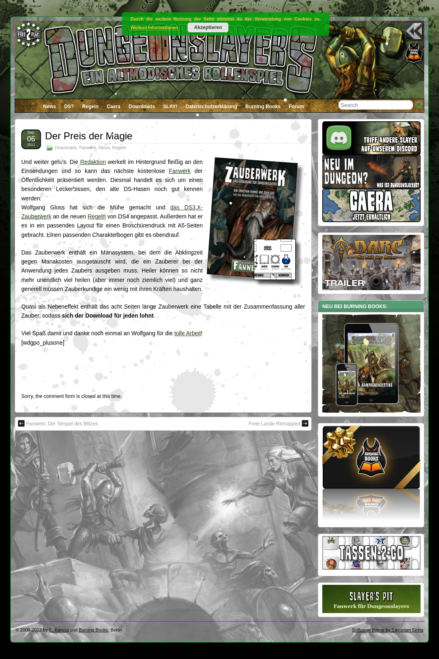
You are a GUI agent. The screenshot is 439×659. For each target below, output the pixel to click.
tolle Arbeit (187, 333)
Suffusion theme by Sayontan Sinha (387, 629)
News (49, 106)
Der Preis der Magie (88, 135)
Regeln (90, 106)
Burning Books (263, 106)
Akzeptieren (208, 27)
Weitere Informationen (154, 27)
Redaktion (93, 162)
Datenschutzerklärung (211, 106)
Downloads (142, 106)
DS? (69, 106)
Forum (296, 106)
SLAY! (170, 106)
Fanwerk (87, 147)
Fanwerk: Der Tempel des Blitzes (58, 423)
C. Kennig (59, 629)
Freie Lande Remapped (278, 423)
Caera (113, 106)
